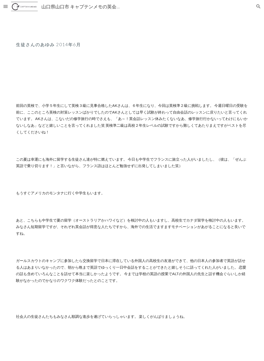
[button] (5, 6)
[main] (132, 40)
